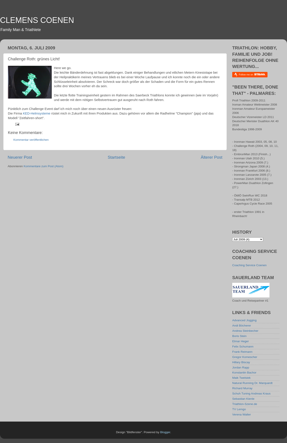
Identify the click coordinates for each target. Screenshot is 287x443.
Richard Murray (242, 388)
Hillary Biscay (241, 362)
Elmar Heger (240, 341)
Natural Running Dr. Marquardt (252, 383)
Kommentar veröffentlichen (31, 139)
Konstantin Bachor (244, 372)
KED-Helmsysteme (36, 113)
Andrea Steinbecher (245, 330)
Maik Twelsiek (241, 377)
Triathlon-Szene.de (244, 404)
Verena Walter (241, 414)
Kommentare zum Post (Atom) (44, 166)
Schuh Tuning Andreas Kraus (251, 393)
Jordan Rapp (240, 367)
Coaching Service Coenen (249, 265)
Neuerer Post (20, 157)
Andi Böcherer (241, 325)
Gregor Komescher (244, 357)
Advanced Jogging (244, 320)
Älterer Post (211, 157)
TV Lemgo (239, 409)
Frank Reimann (242, 351)
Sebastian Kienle (243, 398)
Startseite (116, 157)
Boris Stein (239, 336)
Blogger (165, 432)
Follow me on (252, 74)
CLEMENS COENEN (37, 20)
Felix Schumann (242, 346)
